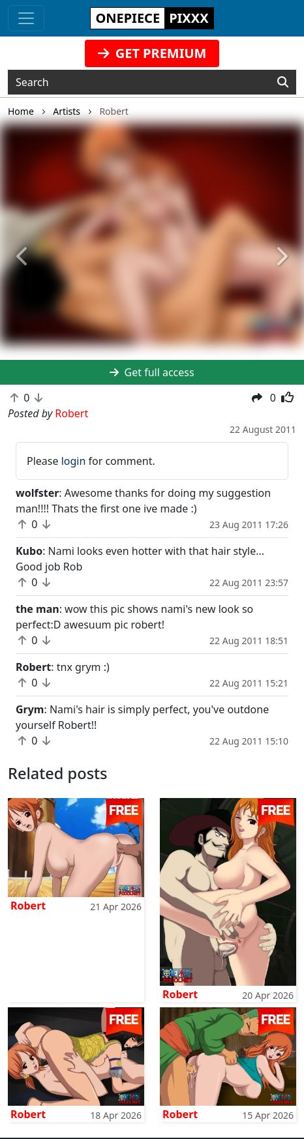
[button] (23, 257)
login (73, 461)
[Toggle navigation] (26, 18)
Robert (28, 905)
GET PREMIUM (152, 53)
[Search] (282, 82)
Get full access (152, 372)
